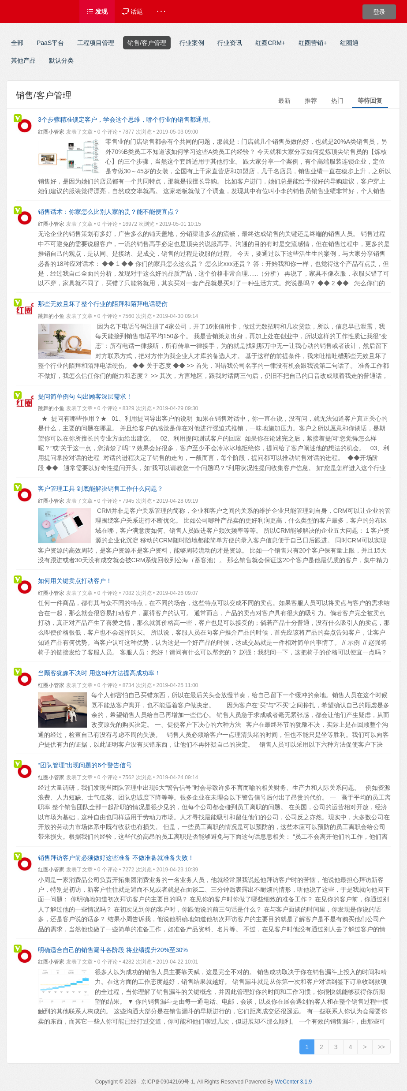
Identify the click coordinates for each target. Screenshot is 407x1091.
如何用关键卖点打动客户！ (75, 580)
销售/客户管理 (146, 42)
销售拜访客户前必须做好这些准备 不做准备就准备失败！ (116, 857)
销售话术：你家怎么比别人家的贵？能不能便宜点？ (109, 211)
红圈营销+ (313, 42)
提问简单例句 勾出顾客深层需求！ (85, 396)
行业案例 (191, 42)
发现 (97, 11)
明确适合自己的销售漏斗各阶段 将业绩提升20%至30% (113, 949)
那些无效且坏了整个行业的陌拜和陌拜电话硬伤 (103, 303)
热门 (337, 100)
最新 (284, 100)
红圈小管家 (51, 132)
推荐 (311, 100)
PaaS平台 (50, 42)
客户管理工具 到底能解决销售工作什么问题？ (100, 488)
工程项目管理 (95, 42)
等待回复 (370, 100)
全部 (17, 42)
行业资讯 (229, 42)
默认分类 (61, 60)
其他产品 (23, 60)
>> (381, 1046)
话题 (132, 11)
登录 (379, 11)
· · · (161, 11)
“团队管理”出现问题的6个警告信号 (85, 765)
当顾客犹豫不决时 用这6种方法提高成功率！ (99, 672)
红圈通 (349, 42)
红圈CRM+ (270, 42)
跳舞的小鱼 (51, 316)
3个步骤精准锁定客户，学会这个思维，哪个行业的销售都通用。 (126, 119)
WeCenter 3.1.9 (293, 1082)
